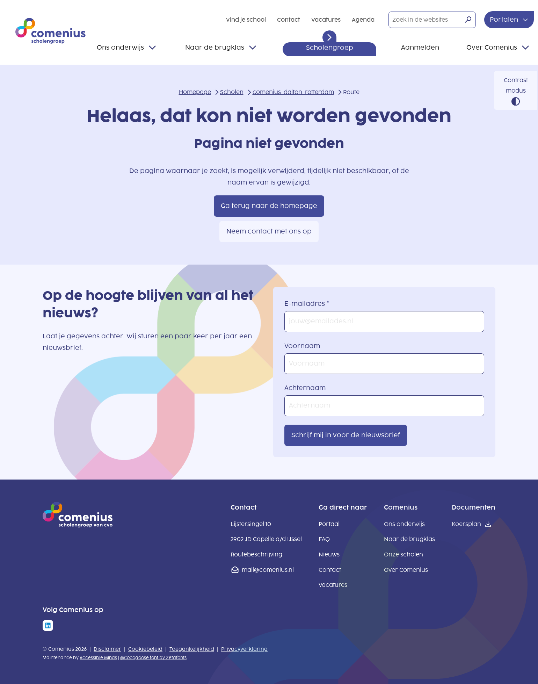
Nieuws (329, 554)
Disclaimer (107, 649)
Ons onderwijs (120, 47)
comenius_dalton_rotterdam (293, 92)
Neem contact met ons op (269, 231)
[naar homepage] (77, 525)
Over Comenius (491, 47)
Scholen (231, 92)
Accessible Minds (98, 657)
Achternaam (305, 388)
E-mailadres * (306, 304)
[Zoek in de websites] (432, 20)
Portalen (505, 19)
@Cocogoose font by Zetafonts (153, 657)
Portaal (329, 524)
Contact (288, 19)
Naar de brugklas (214, 47)
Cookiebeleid (145, 649)
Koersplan (466, 524)
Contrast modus (516, 85)
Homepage (195, 92)
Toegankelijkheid (191, 649)
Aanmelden (420, 47)
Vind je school (246, 19)
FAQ (324, 539)
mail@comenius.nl (268, 570)
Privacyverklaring (244, 649)
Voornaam (302, 346)
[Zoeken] (468, 19)
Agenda (363, 19)
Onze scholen (403, 554)
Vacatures (326, 19)
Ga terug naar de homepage (269, 206)
